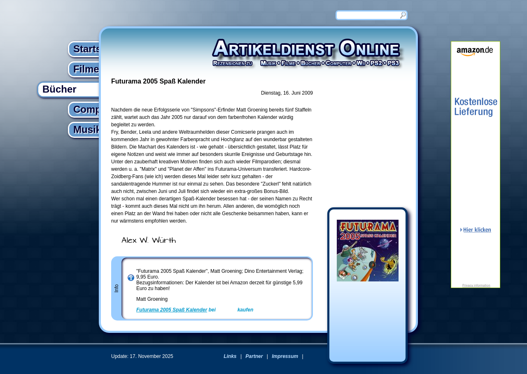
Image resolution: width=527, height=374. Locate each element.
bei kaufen (194, 310)
